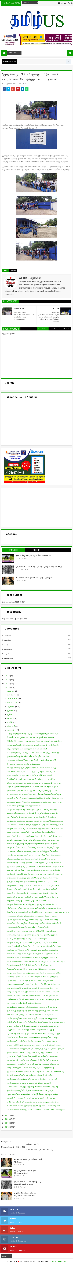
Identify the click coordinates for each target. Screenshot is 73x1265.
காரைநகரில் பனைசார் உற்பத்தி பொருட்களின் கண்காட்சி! (32, 813)
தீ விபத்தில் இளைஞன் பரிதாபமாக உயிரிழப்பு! (27, 938)
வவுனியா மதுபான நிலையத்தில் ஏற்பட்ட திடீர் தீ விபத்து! (32, 809)
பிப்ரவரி (11, 726)
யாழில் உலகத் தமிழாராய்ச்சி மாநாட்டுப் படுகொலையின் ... (33, 942)
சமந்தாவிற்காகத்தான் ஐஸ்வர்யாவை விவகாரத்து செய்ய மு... (33, 752)
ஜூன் (10, 714)
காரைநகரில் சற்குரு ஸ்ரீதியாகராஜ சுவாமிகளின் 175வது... (32, 767)
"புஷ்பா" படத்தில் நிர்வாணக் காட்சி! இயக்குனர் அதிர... (31, 969)
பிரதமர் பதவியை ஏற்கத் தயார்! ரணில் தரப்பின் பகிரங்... (31, 858)
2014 (7, 1123)
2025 (7, 675)
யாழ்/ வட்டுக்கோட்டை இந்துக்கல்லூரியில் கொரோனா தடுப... (34, 972)
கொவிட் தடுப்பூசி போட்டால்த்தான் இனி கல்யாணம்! (30, 737)
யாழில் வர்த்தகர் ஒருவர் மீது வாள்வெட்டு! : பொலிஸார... (32, 931)
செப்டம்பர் (12, 702)
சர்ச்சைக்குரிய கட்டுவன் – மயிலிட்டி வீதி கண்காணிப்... (30, 775)
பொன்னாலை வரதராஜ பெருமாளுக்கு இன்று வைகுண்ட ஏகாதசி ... (36, 1048)
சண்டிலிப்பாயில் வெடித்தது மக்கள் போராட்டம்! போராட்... (32, 988)
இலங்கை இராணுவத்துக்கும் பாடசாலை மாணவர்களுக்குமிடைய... (36, 866)
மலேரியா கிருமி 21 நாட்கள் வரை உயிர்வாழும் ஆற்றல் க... (33, 1101)
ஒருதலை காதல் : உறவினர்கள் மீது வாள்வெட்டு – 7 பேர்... (32, 881)
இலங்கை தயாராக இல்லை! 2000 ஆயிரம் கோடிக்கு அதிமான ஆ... (36, 1071)
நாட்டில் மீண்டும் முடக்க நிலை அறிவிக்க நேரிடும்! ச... (30, 1014)
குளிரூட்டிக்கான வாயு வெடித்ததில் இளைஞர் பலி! (29, 1082)
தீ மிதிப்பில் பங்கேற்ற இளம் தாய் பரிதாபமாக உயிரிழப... (32, 779)
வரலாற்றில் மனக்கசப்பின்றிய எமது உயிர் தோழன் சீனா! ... (32, 896)
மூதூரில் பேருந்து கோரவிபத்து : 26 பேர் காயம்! (28, 900)
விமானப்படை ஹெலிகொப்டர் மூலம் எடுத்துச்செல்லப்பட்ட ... (34, 957)
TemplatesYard (29, 1261)
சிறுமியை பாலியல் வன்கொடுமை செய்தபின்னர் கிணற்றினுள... (35, 794)
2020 (7, 1119)
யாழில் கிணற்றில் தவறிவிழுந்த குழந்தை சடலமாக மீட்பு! (32, 904)
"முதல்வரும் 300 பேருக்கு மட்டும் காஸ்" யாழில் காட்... (31, 980)
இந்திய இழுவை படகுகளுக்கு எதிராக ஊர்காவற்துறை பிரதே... (34, 741)
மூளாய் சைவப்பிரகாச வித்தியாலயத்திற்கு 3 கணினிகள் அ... (33, 1052)
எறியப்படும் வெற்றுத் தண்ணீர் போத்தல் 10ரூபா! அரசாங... (33, 877)
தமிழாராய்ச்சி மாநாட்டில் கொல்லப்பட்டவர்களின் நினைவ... (33, 885)
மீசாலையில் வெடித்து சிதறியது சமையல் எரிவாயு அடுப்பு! (32, 1086)
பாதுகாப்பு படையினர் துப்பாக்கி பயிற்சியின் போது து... (31, 1029)
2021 (7, 1115)
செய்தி (6, 645)
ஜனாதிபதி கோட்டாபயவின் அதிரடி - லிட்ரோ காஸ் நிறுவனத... (34, 836)
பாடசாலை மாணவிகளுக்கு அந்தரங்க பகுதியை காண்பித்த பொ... (35, 824)
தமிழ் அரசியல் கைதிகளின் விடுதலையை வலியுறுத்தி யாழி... (33, 847)
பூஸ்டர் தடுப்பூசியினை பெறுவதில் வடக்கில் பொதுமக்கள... (33, 1056)
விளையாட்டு (8, 658)
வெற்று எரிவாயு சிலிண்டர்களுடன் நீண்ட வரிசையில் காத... (33, 1025)
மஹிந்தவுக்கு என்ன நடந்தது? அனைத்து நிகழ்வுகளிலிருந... (33, 733)
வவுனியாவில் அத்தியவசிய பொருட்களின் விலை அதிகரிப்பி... (35, 923)
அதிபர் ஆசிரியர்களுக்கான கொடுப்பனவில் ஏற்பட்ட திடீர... (33, 786)
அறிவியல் (7, 636)
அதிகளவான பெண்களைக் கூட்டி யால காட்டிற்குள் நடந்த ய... (34, 999)
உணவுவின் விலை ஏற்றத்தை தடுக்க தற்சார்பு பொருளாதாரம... (34, 1105)
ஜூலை (10, 710)
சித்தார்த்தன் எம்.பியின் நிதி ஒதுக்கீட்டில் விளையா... (29, 965)
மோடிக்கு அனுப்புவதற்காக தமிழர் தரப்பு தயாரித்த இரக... (32, 934)
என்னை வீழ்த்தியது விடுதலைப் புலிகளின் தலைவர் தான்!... (33, 843)
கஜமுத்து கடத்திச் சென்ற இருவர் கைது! (24, 1003)
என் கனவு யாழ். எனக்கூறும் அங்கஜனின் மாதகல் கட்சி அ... (33, 953)
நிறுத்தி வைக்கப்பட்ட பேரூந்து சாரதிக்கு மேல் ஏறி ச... (30, 1075)
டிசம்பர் (10, 690)
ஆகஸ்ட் (11, 706)
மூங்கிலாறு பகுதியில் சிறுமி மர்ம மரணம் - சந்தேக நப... (31, 1090)
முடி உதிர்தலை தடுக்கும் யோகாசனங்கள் (34, 555)
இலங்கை (13, 270)
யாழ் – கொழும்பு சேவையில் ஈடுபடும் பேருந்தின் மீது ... (31, 1067)
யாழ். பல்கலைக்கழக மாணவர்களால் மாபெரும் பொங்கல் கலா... (35, 821)
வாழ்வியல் (7, 654)
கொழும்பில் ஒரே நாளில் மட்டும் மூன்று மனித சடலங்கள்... (33, 889)
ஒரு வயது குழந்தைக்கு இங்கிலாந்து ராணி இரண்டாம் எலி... (33, 1010)
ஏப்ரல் (10, 718)
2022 (7, 687)
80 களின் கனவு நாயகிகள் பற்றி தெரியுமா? (34, 578)
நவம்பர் (11, 694)
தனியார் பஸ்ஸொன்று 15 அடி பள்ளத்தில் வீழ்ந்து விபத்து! (32, 950)
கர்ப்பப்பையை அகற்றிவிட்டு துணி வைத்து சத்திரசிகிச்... (31, 832)
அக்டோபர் (12, 698)
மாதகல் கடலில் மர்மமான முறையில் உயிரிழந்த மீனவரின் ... (33, 851)
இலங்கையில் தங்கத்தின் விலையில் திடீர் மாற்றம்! (28, 756)
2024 (7, 679)
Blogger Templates (58, 1261)
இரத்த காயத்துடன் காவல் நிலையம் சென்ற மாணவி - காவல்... (34, 783)
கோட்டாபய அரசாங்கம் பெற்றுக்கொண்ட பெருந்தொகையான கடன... (38, 912)
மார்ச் (10, 722)
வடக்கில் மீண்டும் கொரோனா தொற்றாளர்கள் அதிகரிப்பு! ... (33, 745)
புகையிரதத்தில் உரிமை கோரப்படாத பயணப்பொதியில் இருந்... (35, 946)
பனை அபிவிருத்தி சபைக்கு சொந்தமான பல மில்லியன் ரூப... (34, 1044)
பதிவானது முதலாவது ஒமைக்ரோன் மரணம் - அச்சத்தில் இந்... (34, 1033)
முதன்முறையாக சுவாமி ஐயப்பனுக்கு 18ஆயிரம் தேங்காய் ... (34, 855)
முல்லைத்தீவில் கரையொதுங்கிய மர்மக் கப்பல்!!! (28, 927)
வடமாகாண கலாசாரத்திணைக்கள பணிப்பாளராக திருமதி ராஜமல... (36, 1109)
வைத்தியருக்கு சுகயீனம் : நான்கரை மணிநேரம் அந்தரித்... (32, 893)
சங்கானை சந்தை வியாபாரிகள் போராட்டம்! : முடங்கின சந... (33, 984)
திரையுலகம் (8, 649)
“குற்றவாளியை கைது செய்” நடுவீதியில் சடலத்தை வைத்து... (33, 1094)
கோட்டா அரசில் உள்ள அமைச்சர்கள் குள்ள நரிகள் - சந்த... (33, 1037)
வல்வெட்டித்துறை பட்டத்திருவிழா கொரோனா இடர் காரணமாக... (36, 1022)
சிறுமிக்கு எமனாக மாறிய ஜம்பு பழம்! (23, 764)
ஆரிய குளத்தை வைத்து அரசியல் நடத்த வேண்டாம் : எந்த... (33, 919)
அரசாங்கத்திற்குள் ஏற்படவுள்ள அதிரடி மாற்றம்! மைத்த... (32, 915)
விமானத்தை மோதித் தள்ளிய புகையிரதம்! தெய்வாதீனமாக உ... (35, 862)
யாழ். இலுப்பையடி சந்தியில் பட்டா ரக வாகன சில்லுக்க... (32, 1007)
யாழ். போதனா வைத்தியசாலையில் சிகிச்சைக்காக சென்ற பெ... (34, 991)
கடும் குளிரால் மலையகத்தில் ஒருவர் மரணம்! (27, 748)
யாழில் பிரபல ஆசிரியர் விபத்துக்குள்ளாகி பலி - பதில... (31, 1098)
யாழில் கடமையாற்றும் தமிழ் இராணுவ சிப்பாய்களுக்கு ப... (33, 839)
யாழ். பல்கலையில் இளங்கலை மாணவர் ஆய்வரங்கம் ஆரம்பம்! (35, 874)
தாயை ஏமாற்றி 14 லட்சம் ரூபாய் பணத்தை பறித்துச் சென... (33, 790)
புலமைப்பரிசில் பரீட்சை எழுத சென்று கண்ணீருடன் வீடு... (32, 760)
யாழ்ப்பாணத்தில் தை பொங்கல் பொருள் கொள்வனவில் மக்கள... (35, 828)
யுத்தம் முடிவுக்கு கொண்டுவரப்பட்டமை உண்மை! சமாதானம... (34, 801)
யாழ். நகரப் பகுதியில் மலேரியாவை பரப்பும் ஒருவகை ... (32, 1041)
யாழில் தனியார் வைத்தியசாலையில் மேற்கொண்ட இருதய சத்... (35, 798)
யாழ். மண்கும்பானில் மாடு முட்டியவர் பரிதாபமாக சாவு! (32, 1079)
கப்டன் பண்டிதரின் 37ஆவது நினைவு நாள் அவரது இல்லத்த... (34, 870)
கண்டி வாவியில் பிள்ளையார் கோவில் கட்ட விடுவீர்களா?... (33, 995)
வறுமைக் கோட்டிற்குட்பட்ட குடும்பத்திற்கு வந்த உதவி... (31, 771)
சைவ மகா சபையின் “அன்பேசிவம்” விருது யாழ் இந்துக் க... (33, 1064)
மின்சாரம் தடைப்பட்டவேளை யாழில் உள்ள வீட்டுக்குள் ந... (33, 976)
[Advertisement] (36, 507)
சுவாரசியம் (7, 640)
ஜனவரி (11, 730)
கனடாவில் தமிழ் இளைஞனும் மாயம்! (24, 805)
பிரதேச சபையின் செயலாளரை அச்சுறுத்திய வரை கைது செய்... (34, 908)
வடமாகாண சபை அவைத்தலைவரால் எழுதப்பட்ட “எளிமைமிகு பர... (37, 961)
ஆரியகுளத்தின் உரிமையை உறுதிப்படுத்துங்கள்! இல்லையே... (34, 1018)
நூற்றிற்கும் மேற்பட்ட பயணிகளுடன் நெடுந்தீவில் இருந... (32, 1060)
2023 (7, 683)
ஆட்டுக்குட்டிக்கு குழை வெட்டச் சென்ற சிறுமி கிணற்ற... (31, 817)
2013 (7, 1127)
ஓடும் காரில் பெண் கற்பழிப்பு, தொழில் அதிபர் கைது (39, 567)
